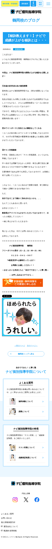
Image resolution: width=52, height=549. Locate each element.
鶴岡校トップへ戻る (26, 354)
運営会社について (11, 526)
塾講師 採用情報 (10, 531)
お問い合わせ (6, 518)
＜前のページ (19, 346)
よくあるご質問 (7, 514)
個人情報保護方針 (8, 522)
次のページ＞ (32, 346)
